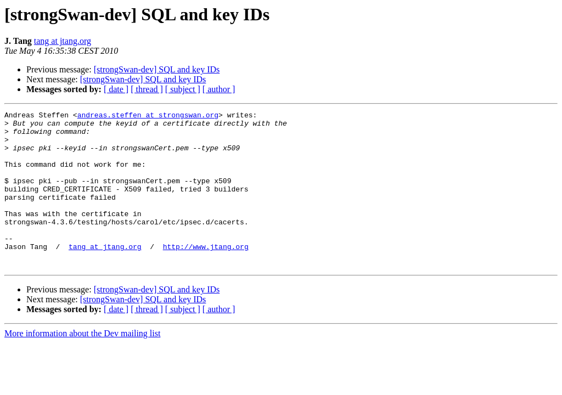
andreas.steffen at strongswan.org (147, 116)
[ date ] (116, 89)
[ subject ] (182, 89)
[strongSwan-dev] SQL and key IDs (157, 69)
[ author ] (219, 89)
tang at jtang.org (62, 41)
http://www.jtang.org (206, 274)
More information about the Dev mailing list (82, 364)
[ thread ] (147, 89)
